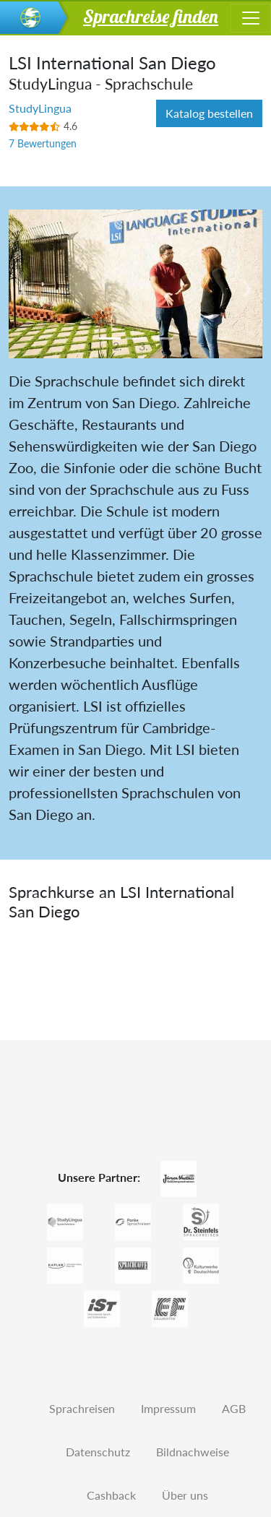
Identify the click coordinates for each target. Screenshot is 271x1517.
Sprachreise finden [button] (150, 15)
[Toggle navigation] (251, 18)
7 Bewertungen (43, 143)
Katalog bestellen (209, 113)
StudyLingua (40, 108)
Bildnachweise (192, 1451)
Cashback (111, 1495)
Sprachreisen (82, 1408)
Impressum (168, 1408)
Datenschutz (98, 1451)
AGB (234, 1408)
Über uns (185, 1495)
